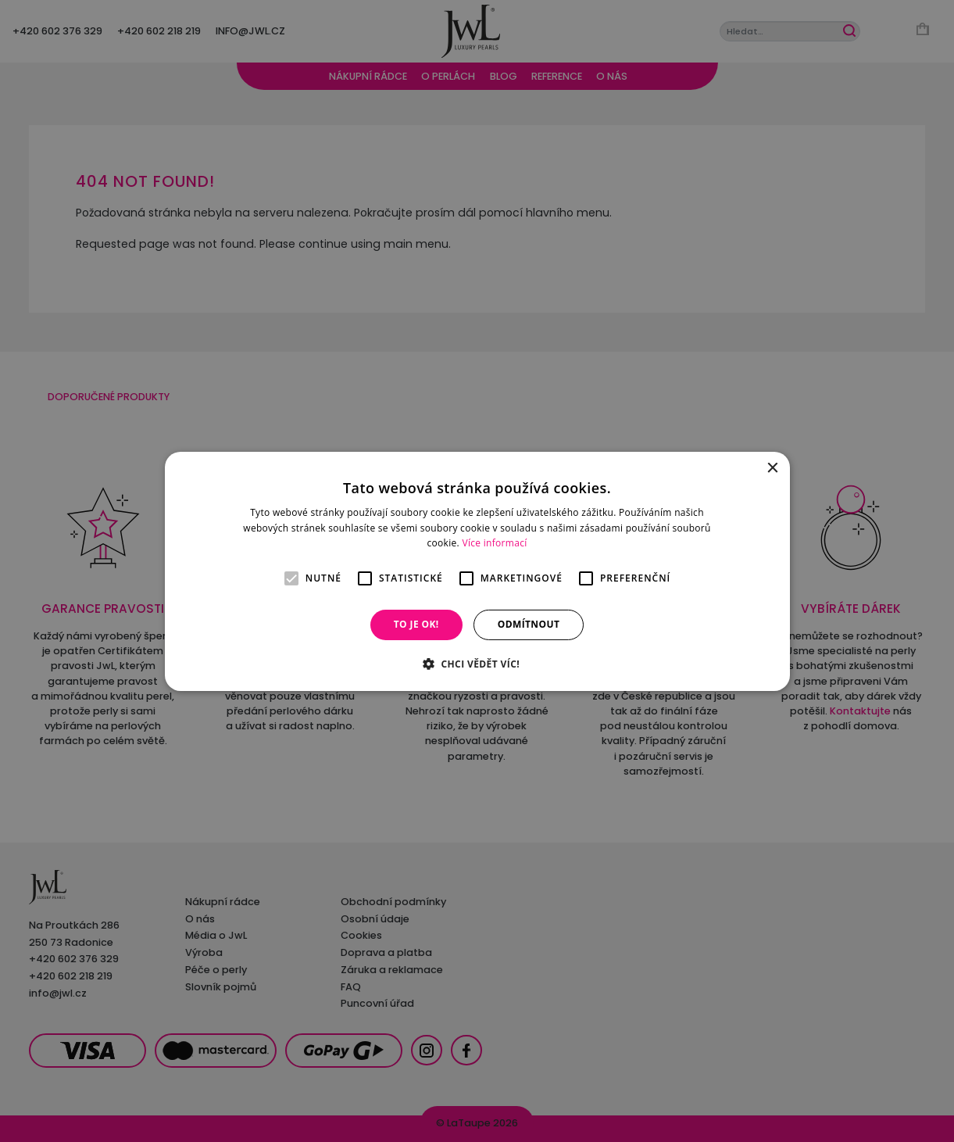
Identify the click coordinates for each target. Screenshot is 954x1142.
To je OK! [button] (416, 624)
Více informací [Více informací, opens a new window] (494, 543)
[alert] (477, 571)
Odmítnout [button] (529, 624)
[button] (477, 663)
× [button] (772, 468)
